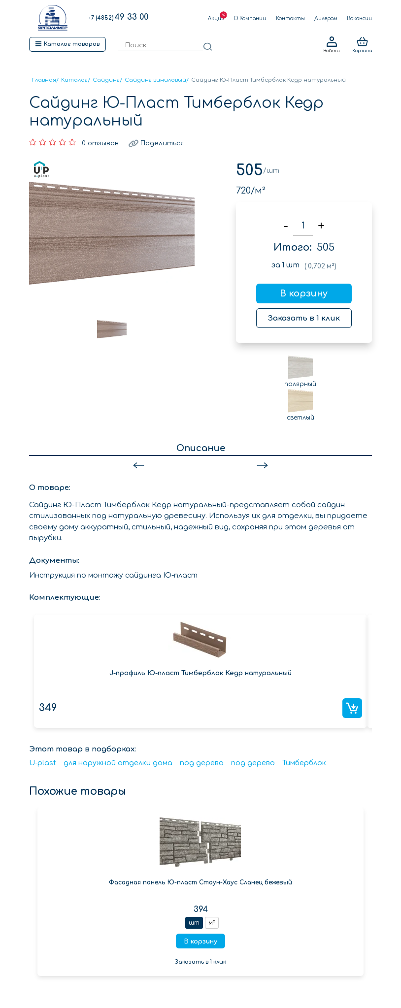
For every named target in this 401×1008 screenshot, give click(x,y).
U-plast (42, 763)
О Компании (250, 18)
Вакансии (359, 18)
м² (211, 922)
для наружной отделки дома (118, 763)
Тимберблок (304, 763)
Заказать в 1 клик (304, 318)
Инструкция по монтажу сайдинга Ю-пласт (113, 575)
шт (194, 922)
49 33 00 (118, 17)
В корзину (304, 293)
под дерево (202, 763)
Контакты (290, 18)
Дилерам (325, 18)
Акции (216, 18)
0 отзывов (100, 143)
